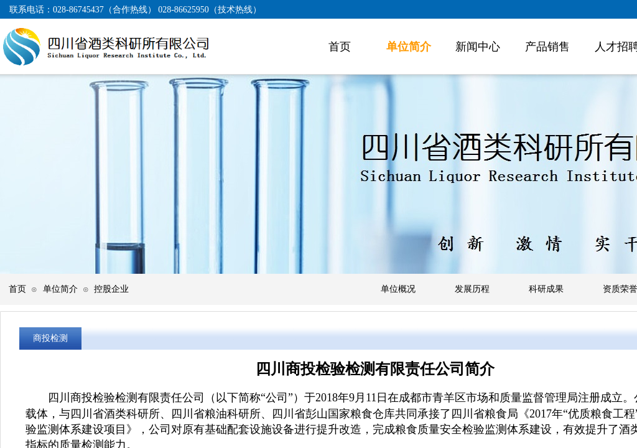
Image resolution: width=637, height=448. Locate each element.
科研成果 (546, 289)
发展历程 (472, 289)
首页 (17, 289)
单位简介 (60, 289)
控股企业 (111, 289)
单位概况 (398, 289)
